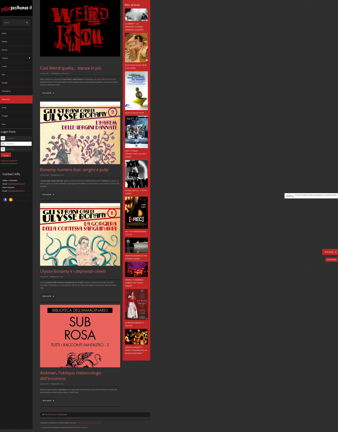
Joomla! (44, 427)
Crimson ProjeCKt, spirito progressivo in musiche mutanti (136, 350)
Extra (4, 124)
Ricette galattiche (134, 112)
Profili (4, 107)
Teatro (4, 66)
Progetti (5, 116)
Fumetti (4, 83)
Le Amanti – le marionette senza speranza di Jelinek (134, 26)
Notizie (4, 41)
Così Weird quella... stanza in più (70, 68)
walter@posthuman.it (16, 184)
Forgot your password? (9, 161)
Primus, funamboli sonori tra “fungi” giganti (134, 282)
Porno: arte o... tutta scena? (136, 192)
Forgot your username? (9, 163)
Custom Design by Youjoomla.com (89, 423)
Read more (47, 93)
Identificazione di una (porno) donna (136, 257)
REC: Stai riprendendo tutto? (135, 233)
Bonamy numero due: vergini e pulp (74, 169)
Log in (5, 156)
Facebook (5, 200)
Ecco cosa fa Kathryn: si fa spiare (136, 66)
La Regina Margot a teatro (134, 324)
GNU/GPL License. (81, 427)
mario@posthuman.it (16, 191)
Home (4, 33)
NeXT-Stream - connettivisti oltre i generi (135, 154)
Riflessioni (6, 99)
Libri (3, 74)
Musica (4, 50)
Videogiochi (6, 91)
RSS (11, 200)
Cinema (5, 58)
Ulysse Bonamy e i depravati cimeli (73, 271)
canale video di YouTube (105, 79)
